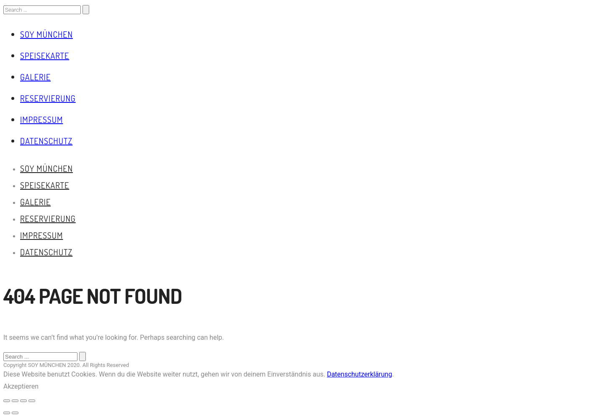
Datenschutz (46, 140)
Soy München (46, 34)
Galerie (35, 76)
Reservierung (48, 98)
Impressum (41, 119)
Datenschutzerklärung (359, 374)
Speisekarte (44, 55)
